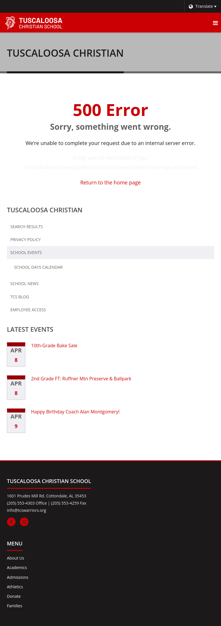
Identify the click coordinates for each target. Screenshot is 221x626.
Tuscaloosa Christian (45, 209)
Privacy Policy (25, 239)
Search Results (26, 226)
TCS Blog (19, 296)
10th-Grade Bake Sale (54, 345)
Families (14, 605)
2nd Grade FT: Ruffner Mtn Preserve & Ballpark (81, 378)
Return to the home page (110, 182)
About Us (15, 558)
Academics (17, 567)
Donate (14, 596)
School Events (26, 252)
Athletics (15, 586)
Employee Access (28, 309)
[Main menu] (215, 23)
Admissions (17, 577)
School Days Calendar (47, 268)
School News (24, 283)
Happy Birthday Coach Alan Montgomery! (75, 412)
